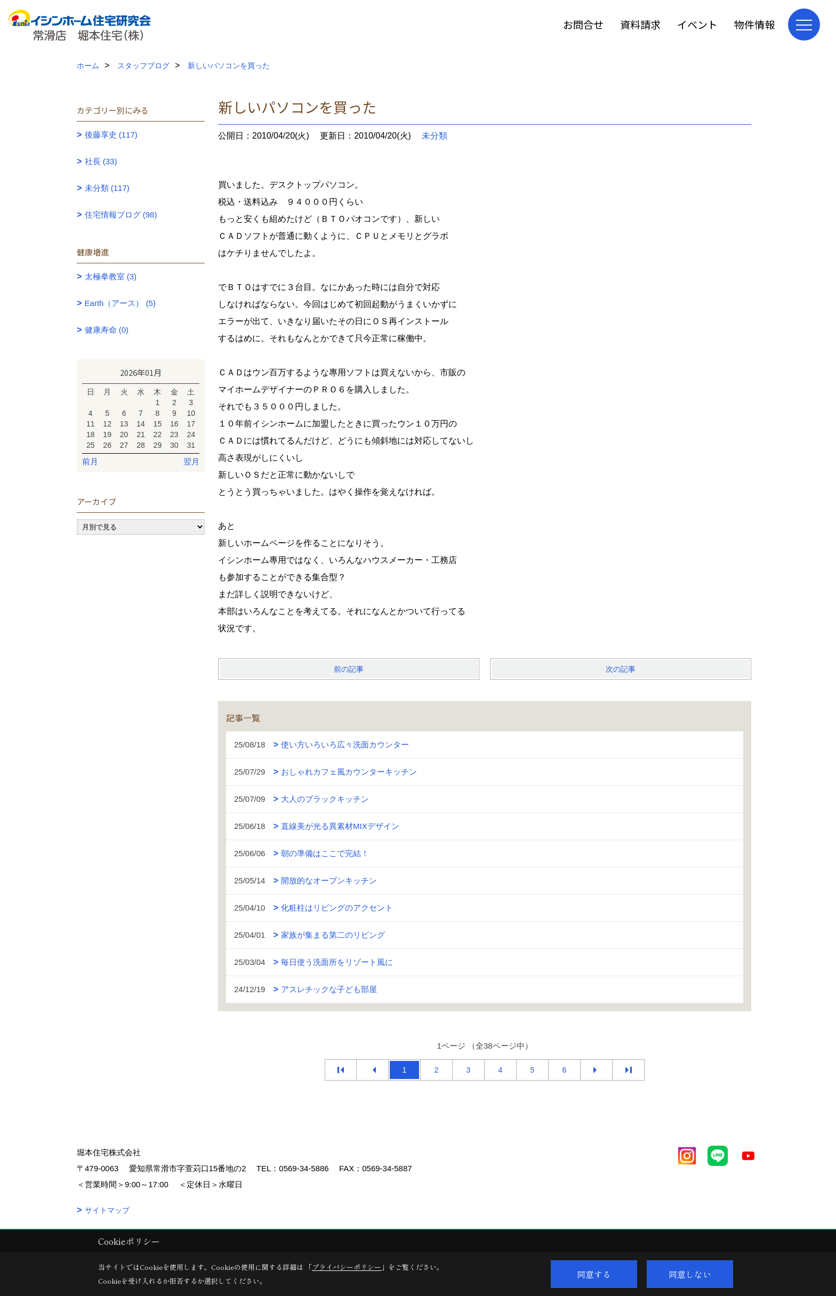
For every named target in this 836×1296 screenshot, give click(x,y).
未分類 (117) (107, 187)
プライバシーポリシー (346, 1267)
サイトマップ (107, 1210)
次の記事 (621, 669)
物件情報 (754, 24)
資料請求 (640, 24)
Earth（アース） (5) (120, 303)
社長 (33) (101, 161)
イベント (697, 24)
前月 (90, 461)
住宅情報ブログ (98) (121, 214)
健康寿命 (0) (107, 329)
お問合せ (583, 24)
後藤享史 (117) (111, 134)
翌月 (191, 461)
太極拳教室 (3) (111, 276)
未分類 (434, 135)
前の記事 (349, 669)
